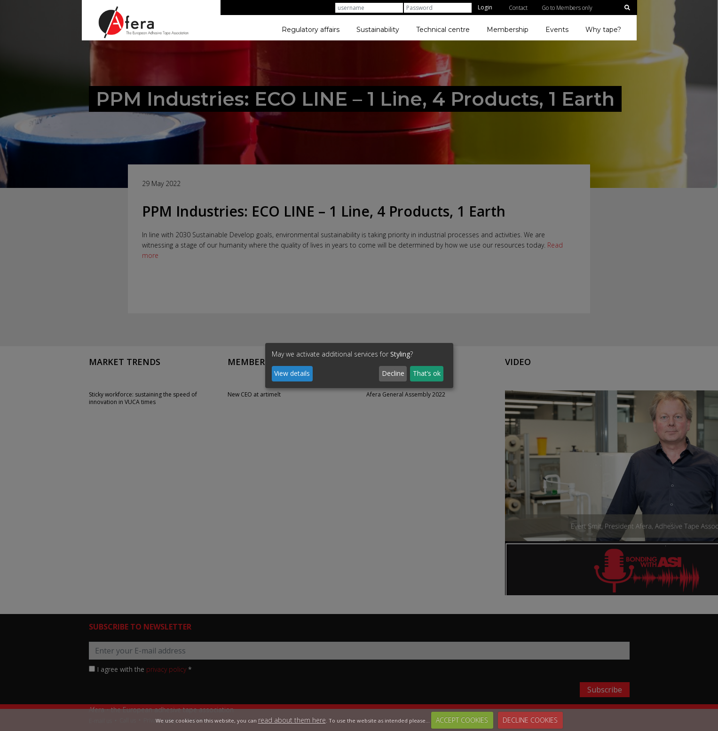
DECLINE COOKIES (530, 719)
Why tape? (603, 29)
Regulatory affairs (310, 29)
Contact (518, 8)
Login (485, 7)
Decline (393, 373)
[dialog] (359, 365)
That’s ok (427, 373)
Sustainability (377, 29)
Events (556, 29)
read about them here (292, 719)
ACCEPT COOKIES (462, 719)
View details (292, 373)
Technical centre (443, 29)
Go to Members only (567, 8)
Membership (508, 29)
